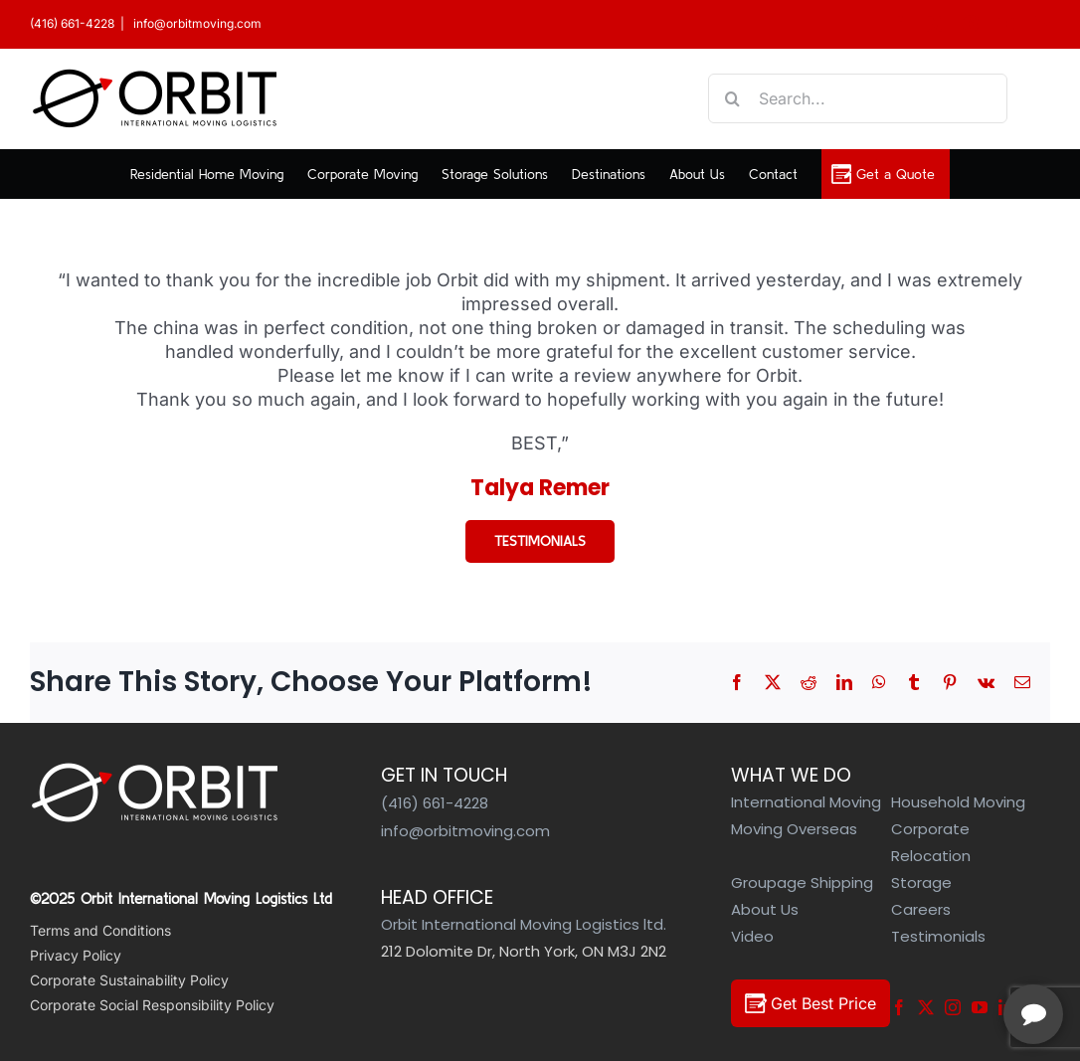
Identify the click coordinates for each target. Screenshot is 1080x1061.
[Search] (733, 98)
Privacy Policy (75, 955)
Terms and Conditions (100, 930)
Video (752, 936)
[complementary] (936, 951)
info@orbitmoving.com (196, 23)
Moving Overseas (794, 828)
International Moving (806, 802)
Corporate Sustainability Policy (129, 980)
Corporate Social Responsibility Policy (152, 1004)
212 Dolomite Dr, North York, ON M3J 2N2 (523, 951)
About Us (765, 909)
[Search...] (857, 98)
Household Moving (958, 802)
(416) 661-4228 (72, 23)
